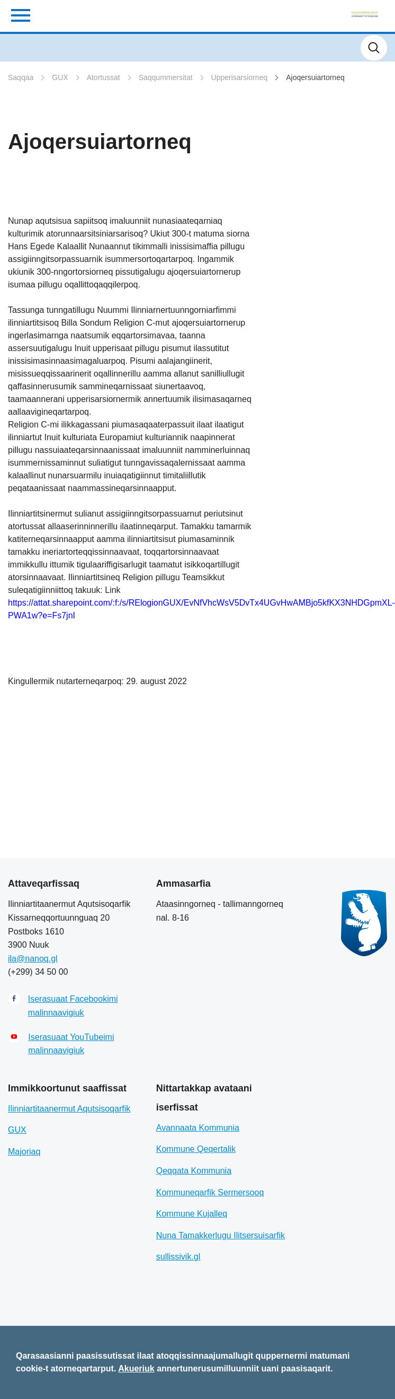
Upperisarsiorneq (239, 77)
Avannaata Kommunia (197, 1127)
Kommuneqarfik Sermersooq (210, 1192)
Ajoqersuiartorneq (315, 77)
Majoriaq (24, 1151)
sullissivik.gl (178, 1256)
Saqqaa (20, 77)
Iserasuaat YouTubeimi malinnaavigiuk (71, 1044)
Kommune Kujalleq (191, 1213)
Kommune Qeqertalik (196, 1148)
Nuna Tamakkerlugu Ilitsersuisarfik (220, 1235)
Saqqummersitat (166, 77)
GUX (60, 77)
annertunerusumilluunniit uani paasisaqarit (243, 1368)
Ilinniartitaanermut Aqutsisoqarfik (69, 1108)
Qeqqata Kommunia (193, 1170)
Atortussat (103, 77)
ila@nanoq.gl (33, 958)
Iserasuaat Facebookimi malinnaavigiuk (73, 1005)
